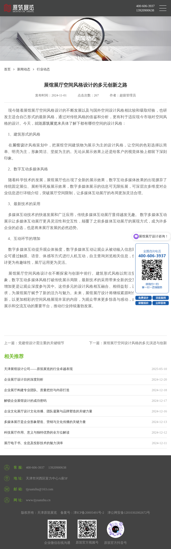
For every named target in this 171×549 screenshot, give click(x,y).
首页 (7, 69)
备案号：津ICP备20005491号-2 (82, 513)
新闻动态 (23, 69)
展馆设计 (20, 145)
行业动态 (43, 69)
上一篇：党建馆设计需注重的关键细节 (34, 343)
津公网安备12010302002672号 (129, 513)
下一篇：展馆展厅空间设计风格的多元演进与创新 (128, 343)
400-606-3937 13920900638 (145, 8)
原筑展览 (49, 123)
